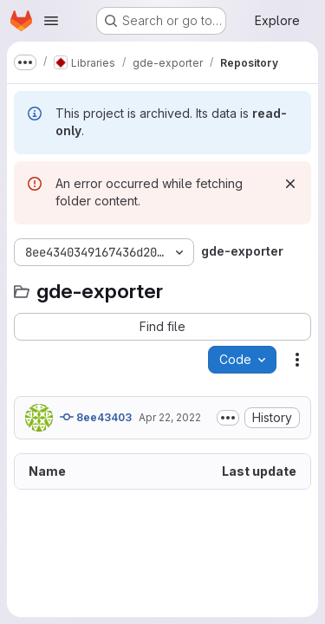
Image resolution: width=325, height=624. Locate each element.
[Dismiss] (290, 183)
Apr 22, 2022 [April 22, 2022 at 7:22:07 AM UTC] (170, 417)
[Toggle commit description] (228, 418)
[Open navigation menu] (51, 21)
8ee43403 (96, 417)
